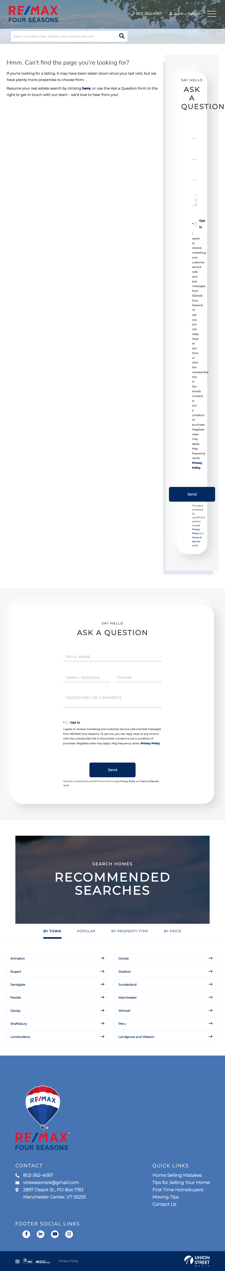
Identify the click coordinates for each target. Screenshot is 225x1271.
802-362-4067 (34, 1175)
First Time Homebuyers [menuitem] (177, 1190)
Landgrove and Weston (136, 1037)
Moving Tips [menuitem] (165, 1197)
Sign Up (193, 14)
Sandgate (17, 985)
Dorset (123, 958)
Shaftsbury (18, 1024)
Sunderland (127, 985)
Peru (122, 1024)
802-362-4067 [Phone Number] (146, 14)
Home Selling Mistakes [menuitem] (177, 1175)
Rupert (15, 972)
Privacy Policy (150, 743)
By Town (52, 931)
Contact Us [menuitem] (164, 1204)
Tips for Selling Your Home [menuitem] (181, 1182)
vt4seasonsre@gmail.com (47, 1182)
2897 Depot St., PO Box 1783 (50, 1193)
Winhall (124, 1011)
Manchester (127, 998)
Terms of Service (150, 781)
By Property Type (129, 931)
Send (192, 494)
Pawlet (15, 998)
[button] (122, 36)
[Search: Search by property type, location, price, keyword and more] (69, 36)
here (86, 89)
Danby (15, 1011)
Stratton (124, 972)
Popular (86, 931)
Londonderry (20, 1037)
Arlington (17, 958)
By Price (172, 931)
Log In (176, 14)
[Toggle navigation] (211, 14)
